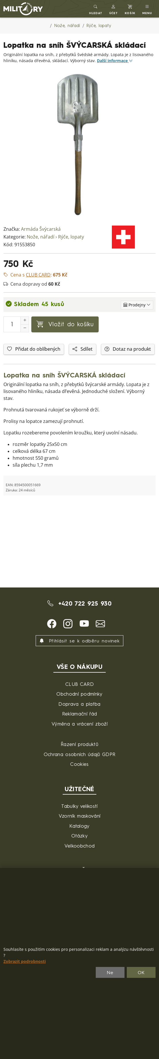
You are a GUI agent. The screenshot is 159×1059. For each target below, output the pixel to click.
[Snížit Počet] (24, 328)
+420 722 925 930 (79, 603)
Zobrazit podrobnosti (24, 961)
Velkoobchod (79, 846)
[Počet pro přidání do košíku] (12, 324)
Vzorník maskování (79, 816)
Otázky (79, 836)
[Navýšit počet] (24, 320)
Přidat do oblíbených (33, 349)
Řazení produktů (79, 744)
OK (141, 972)
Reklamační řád (79, 714)
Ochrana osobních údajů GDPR (80, 754)
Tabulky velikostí (79, 806)
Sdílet (82, 349)
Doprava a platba (79, 704)
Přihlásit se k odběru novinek (79, 641)
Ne (110, 972)
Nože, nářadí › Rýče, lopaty (55, 237)
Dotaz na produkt (128, 349)
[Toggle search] (96, 8)
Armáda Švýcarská (41, 229)
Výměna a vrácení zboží (79, 724)
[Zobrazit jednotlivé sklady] (137, 305)
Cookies (79, 764)
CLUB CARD (79, 684)
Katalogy (79, 826)
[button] (114, 8)
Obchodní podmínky (79, 694)
